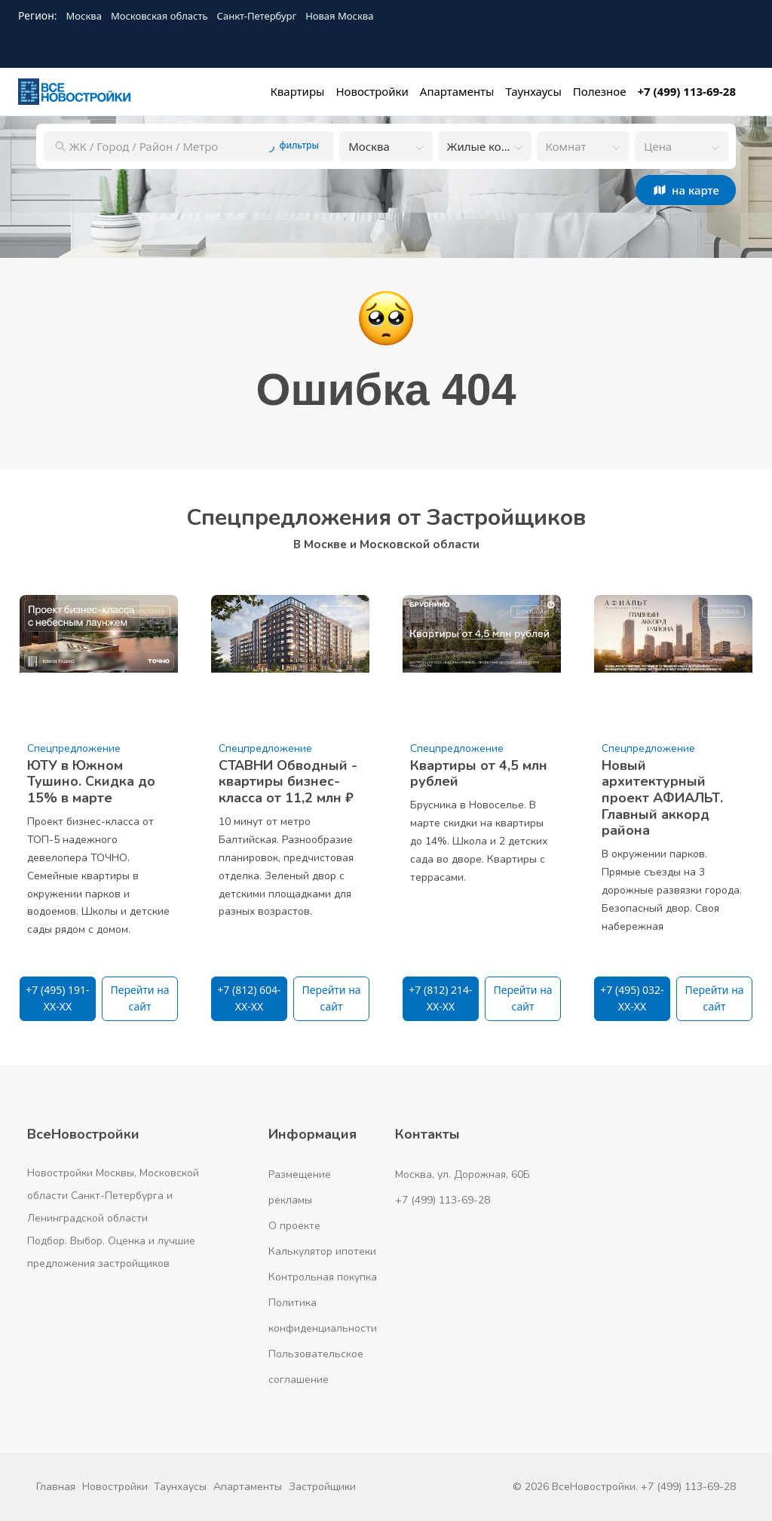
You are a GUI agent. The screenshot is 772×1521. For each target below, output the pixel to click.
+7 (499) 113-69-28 (442, 1200)
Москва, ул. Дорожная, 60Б (462, 1174)
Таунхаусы (180, 1487)
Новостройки (115, 1487)
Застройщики (322, 1487)
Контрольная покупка (322, 1277)
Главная (55, 1487)
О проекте (294, 1226)
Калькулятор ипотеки (322, 1251)
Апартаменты (247, 1487)
